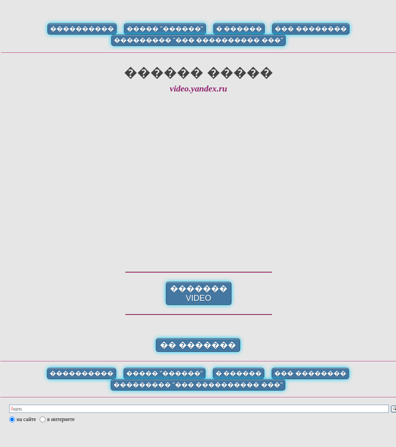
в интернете (61, 419)
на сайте (26, 419)
